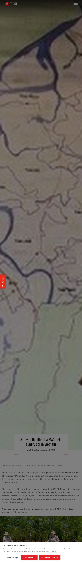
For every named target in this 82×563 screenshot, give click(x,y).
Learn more (53, 551)
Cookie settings (12, 557)
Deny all (29, 557)
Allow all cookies (49, 557)
